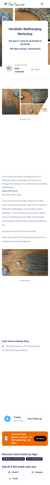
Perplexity (37, 472)
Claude (13, 478)
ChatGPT (13, 472)
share (35, 69)
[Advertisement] (25, 147)
